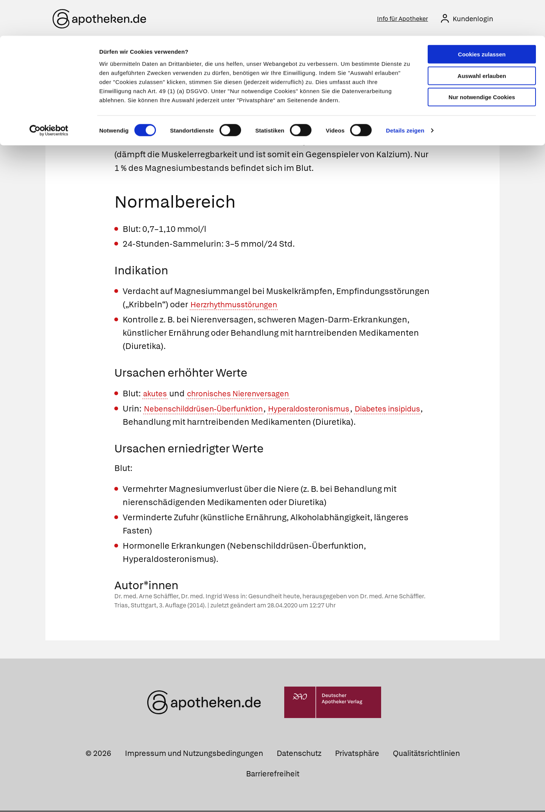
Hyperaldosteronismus (328, 410)
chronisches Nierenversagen (247, 395)
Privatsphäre (357, 755)
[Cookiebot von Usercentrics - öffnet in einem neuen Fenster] (49, 94)
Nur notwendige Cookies (481, 61)
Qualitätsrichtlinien (426, 755)
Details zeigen (405, 94)
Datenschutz (299, 755)
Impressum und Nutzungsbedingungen (194, 755)
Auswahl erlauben (482, 40)
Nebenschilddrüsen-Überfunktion (211, 410)
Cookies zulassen (482, 18)
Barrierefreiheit (272, 775)
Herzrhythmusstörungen (238, 306)
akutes (156, 395)
